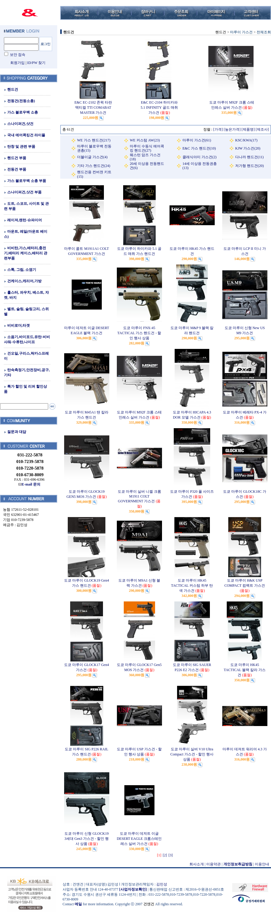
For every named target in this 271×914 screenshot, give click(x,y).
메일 (78, 904)
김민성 (161, 884)
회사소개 (196, 864)
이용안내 (262, 864)
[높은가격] (232, 129)
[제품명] (248, 129)
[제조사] (262, 129)
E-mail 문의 (29, 484)
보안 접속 (17, 55)
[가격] (218, 129)
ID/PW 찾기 (36, 63)
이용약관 (213, 864)
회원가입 (17, 63)
